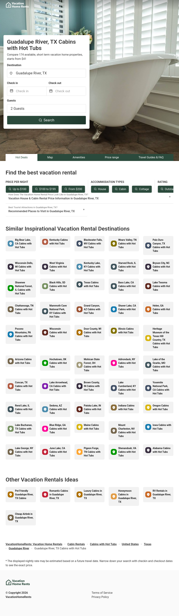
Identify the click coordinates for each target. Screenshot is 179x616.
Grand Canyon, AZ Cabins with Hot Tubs (92, 309)
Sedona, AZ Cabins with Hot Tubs (58, 409)
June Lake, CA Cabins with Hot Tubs (58, 452)
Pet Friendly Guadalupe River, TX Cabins (24, 494)
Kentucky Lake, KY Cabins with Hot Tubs (92, 267)
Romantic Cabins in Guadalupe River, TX (58, 494)
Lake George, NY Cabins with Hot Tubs (24, 452)
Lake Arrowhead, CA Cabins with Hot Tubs (58, 386)
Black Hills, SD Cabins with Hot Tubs (58, 286)
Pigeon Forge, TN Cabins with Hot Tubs (92, 452)
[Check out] (70, 91)
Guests (11, 100)
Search (46, 120)
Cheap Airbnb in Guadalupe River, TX (24, 518)
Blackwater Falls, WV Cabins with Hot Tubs (93, 243)
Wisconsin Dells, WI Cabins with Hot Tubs (24, 267)
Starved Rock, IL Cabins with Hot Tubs (127, 267)
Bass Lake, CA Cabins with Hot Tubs (126, 286)
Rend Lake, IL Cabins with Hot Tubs (23, 409)
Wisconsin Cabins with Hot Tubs (58, 332)
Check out (55, 83)
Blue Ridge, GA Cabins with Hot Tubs (58, 429)
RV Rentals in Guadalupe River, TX (162, 494)
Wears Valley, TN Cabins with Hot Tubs (127, 243)
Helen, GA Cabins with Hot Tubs (161, 309)
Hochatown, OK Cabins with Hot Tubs (58, 363)
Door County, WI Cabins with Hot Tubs (92, 332)
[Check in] (31, 91)
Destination (14, 65)
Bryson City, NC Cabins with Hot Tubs (161, 267)
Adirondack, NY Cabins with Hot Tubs (126, 363)
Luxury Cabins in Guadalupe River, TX (93, 494)
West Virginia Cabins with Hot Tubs (58, 267)
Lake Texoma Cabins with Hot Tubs (161, 286)
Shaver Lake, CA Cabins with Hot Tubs (127, 309)
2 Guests (17, 108)
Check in (12, 83)
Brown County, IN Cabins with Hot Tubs (92, 386)
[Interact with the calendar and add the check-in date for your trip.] (11, 91)
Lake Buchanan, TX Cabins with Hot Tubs (23, 429)
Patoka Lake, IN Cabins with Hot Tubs (92, 409)
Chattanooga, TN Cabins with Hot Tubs (24, 309)
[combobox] (46, 73)
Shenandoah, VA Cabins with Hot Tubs (127, 452)
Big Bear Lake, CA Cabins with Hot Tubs (23, 243)
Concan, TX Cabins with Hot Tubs (23, 386)
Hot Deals (21, 157)
